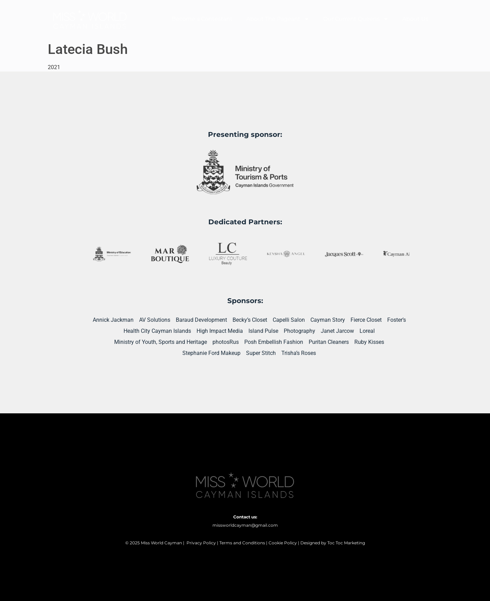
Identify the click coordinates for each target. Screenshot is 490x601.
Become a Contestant (202, 19)
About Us (415, 19)
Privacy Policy (201, 542)
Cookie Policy (283, 542)
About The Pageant (277, 19)
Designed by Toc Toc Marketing (332, 542)
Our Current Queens (356, 19)
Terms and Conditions (242, 542)
